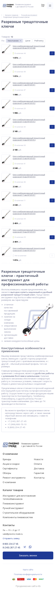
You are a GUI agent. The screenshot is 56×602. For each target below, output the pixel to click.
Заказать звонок (28, 555)
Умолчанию (13, 40)
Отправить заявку (11, 538)
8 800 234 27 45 (10, 543)
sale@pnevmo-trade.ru (13, 534)
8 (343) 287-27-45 (11, 547)
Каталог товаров (13, 490)
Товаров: (5, 36)
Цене (27, 40)
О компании (10, 453)
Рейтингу (39, 40)
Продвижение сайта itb (28, 586)
